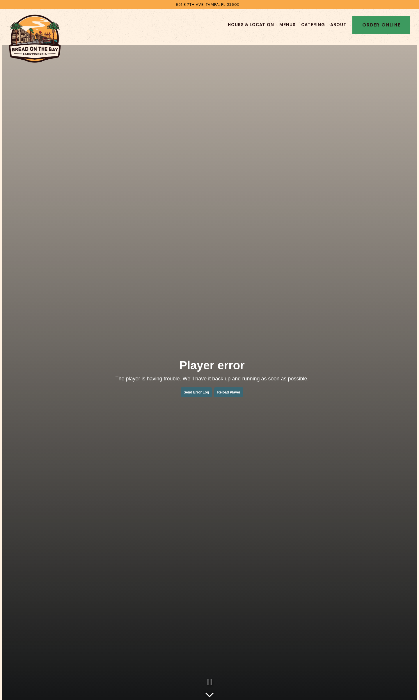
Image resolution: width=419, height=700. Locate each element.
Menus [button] (287, 24)
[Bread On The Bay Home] (35, 38)
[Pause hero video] (209, 682)
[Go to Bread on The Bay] (208, 4)
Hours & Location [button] (251, 24)
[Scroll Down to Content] (209, 693)
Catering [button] (313, 24)
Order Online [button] (381, 25)
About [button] (338, 24)
